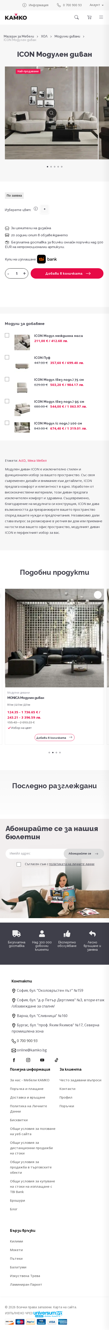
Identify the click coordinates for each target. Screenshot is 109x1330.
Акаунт (95, 5)
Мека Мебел (37, 460)
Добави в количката (68, 274)
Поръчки (66, 1106)
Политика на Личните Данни (28, 1108)
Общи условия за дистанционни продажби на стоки (31, 1147)
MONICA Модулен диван (25, 698)
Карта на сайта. (65, 1307)
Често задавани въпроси (80, 1080)
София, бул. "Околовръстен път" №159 (50, 990)
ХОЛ (44, 36)
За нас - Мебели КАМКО (30, 1080)
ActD (22, 460)
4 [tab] (58, 166)
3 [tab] (54, 166)
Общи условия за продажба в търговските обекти (31, 1167)
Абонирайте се (83, 853)
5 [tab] (61, 166)
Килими (16, 1241)
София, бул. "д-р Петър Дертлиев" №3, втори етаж (60, 1000)
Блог (13, 1209)
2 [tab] (51, 166)
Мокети (16, 1250)
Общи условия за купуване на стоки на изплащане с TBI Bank (32, 1186)
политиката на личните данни (71, 864)
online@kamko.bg (32, 1050)
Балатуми (18, 1267)
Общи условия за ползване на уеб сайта (32, 1131)
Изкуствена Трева (25, 1275)
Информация (35, 5)
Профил (65, 1097)
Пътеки (16, 1258)
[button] (101, 17)
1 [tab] (47, 166)
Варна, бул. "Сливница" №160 (42, 1015)
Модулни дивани (67, 36)
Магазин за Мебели (19, 36)
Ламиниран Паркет (26, 1284)
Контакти (67, 1088)
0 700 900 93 (69, 5)
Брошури (17, 1200)
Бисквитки (19, 1120)
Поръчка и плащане (27, 1088)
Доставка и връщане (27, 1097)
